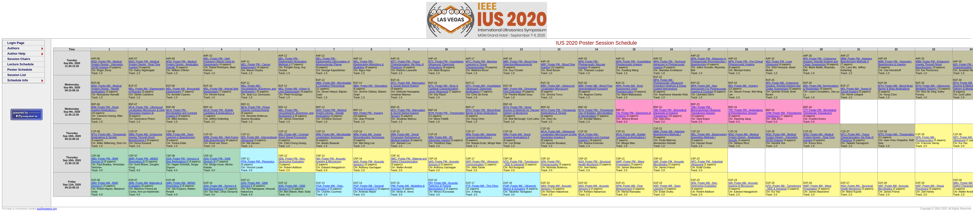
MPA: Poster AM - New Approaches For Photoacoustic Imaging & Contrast (708, 88)
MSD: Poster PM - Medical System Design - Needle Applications (331, 113)
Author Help (25, 53)
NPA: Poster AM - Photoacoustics (926, 139)
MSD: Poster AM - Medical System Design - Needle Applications (106, 88)
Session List (16, 75)
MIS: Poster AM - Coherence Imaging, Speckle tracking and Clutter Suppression (783, 85)
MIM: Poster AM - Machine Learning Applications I (481, 136)
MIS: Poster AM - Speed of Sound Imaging (856, 90)
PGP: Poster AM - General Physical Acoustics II (368, 187)
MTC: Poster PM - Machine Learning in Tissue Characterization (481, 64)
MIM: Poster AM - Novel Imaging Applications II (517, 136)
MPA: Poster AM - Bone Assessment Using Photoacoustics (629, 88)
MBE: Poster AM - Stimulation (370, 85)
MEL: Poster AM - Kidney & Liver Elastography (294, 90)
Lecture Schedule (20, 64)
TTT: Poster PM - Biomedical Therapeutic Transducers (819, 111)
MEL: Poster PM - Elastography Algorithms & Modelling (368, 64)
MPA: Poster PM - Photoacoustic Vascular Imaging (591, 64)
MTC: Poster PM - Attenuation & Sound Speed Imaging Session (408, 113)
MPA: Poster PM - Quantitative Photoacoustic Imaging (633, 63)
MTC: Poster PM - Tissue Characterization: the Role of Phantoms (407, 64)
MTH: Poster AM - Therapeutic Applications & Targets (108, 136)
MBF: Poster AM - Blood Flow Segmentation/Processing (595, 87)
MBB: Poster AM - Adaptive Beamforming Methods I (669, 133)
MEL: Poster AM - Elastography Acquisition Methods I (709, 136)
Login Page (15, 43)
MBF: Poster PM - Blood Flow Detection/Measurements (520, 63)
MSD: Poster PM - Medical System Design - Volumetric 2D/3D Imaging (107, 64)
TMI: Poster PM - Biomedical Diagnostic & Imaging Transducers (669, 113)
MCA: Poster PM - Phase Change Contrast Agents (255, 108)
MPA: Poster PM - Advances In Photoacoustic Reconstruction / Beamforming (709, 61)
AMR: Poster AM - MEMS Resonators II (180, 184)
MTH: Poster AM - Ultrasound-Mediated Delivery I (933, 87)
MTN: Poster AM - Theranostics (896, 134)
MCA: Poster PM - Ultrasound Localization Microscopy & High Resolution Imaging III (147, 110)
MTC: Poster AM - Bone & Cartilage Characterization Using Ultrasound (443, 88)
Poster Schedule (19, 69)
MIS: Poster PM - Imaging (368, 112)
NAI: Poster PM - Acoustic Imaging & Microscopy (331, 160)
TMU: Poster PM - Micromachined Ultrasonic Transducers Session (706, 110)
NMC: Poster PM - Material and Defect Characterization (409, 160)
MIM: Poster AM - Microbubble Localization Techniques (333, 136)
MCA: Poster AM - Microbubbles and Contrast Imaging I (593, 137)
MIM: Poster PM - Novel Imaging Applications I (105, 108)
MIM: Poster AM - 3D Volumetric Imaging (440, 139)
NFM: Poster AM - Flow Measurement (629, 187)
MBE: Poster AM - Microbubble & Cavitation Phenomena (333, 84)
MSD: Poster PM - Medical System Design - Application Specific (182, 64)
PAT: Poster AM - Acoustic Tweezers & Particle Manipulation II (443, 185)
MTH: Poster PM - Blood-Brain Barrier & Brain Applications (483, 111)
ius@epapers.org (47, 208)
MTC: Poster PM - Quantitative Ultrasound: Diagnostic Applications (446, 64)
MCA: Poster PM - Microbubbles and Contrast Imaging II (181, 113)
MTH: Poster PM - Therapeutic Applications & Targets (558, 111)
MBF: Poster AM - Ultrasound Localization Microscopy (558, 87)
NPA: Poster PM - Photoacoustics (551, 163)
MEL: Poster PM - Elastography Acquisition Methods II (292, 61)
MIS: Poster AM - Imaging (743, 85)
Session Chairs (18, 59)
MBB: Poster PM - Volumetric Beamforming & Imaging (895, 63)
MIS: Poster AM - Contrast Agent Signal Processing (293, 136)
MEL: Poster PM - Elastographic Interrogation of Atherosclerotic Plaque (333, 61)
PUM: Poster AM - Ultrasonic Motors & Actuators (519, 187)
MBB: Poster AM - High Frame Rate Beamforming (221, 139)
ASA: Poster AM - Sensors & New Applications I (220, 187)
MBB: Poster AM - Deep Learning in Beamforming (180, 136)
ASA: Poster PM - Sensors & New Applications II (182, 160)
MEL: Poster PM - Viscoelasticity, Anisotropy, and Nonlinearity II (296, 113)
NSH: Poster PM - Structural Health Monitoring (594, 163)
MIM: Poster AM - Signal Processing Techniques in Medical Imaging (405, 137)
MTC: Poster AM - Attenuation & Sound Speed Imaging (408, 84)
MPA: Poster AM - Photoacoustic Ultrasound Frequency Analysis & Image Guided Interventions (669, 84)
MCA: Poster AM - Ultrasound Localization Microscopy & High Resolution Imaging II (559, 134)
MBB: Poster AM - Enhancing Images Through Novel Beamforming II (145, 137)
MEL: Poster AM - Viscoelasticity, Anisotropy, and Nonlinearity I (258, 88)
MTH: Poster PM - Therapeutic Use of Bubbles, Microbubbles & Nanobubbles (595, 113)
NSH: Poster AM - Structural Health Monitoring (857, 187)
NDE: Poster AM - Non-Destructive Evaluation (704, 184)
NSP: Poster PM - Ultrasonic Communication (482, 163)
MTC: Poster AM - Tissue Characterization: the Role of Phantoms (857, 137)
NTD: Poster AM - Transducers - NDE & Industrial (783, 187)
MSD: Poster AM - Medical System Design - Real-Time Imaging (819, 137)
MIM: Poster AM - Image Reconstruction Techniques (368, 136)
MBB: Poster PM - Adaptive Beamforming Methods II (856, 60)
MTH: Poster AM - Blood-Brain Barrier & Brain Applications (895, 87)
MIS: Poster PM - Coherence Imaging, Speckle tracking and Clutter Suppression (820, 61)
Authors (25, 48)
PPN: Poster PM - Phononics (257, 161)
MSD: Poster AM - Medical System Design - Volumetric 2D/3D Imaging (782, 137)
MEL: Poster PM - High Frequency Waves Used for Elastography (219, 61)
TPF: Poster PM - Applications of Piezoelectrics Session (745, 111)
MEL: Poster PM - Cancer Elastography (255, 66)
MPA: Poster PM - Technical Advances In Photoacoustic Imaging (669, 64)
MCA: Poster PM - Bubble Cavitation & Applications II (219, 111)
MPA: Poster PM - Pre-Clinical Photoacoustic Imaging (745, 63)
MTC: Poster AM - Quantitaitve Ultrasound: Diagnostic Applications (483, 88)
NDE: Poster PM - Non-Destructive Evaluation (291, 160)
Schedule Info (25, 80)
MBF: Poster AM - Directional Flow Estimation (520, 90)
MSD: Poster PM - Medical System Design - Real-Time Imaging (144, 64)
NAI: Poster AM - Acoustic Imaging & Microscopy (743, 184)
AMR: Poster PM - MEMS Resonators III (143, 160)
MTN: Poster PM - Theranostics (446, 112)
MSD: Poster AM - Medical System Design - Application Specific (744, 137)
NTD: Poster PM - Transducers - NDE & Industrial (521, 163)
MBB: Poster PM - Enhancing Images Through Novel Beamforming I (932, 64)
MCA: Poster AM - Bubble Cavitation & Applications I (631, 136)
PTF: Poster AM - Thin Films (482, 185)
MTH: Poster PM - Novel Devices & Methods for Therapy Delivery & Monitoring (521, 110)
